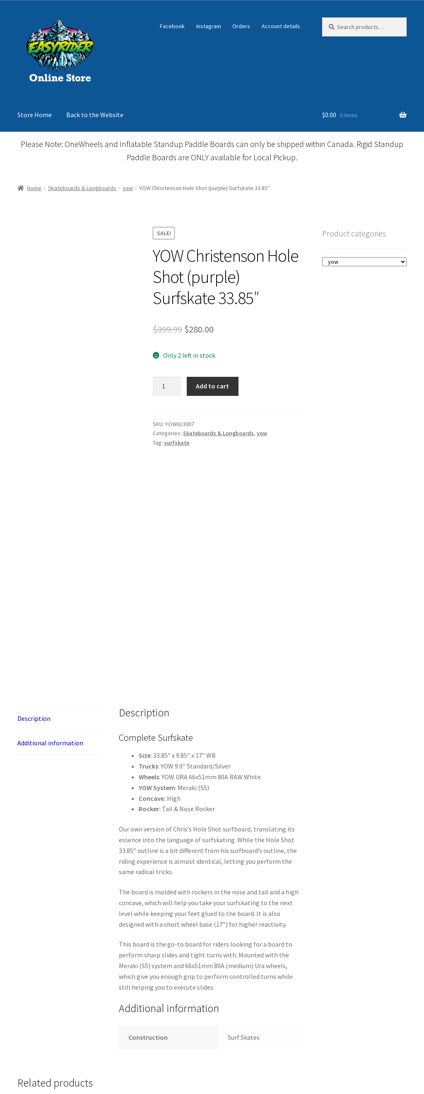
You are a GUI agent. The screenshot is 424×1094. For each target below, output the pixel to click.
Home (34, 188)
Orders (241, 26)
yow (128, 188)
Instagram (208, 26)
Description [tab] (34, 799)
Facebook (172, 26)
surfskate (176, 442)
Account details (281, 26)
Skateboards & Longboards (82, 188)
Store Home (34, 115)
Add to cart (212, 386)
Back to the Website (94, 115)
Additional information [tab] (50, 823)
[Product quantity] (167, 386)
